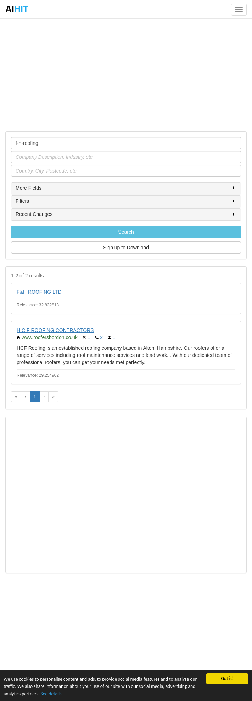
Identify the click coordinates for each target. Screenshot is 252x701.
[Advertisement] (126, 74)
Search (126, 232)
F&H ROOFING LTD (39, 292)
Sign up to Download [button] (126, 247)
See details (50, 694)
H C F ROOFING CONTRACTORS (55, 330)
